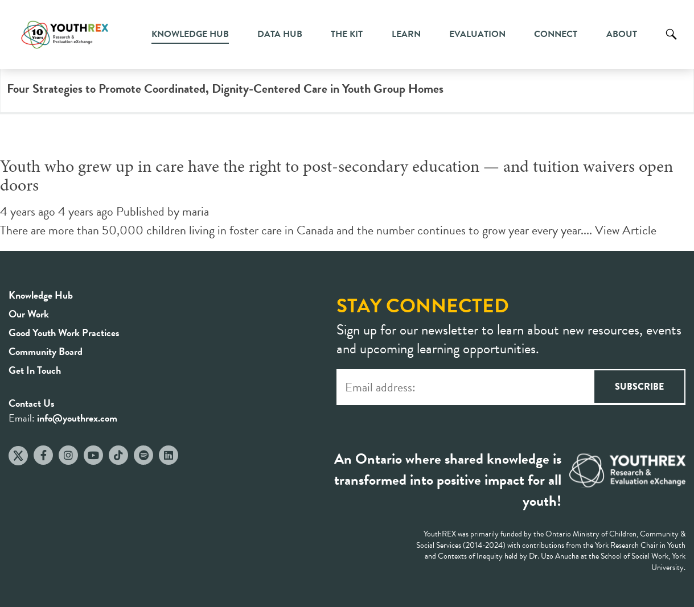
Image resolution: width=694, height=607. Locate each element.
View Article (625, 230)
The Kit (347, 34)
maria (195, 211)
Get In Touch (35, 370)
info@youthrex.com (77, 418)
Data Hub (279, 34)
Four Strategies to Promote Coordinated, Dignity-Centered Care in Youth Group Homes (225, 88)
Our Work (29, 313)
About (621, 34)
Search (671, 42)
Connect (555, 34)
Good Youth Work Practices (64, 332)
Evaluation (477, 34)
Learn (406, 34)
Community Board (46, 351)
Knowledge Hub (190, 34)
